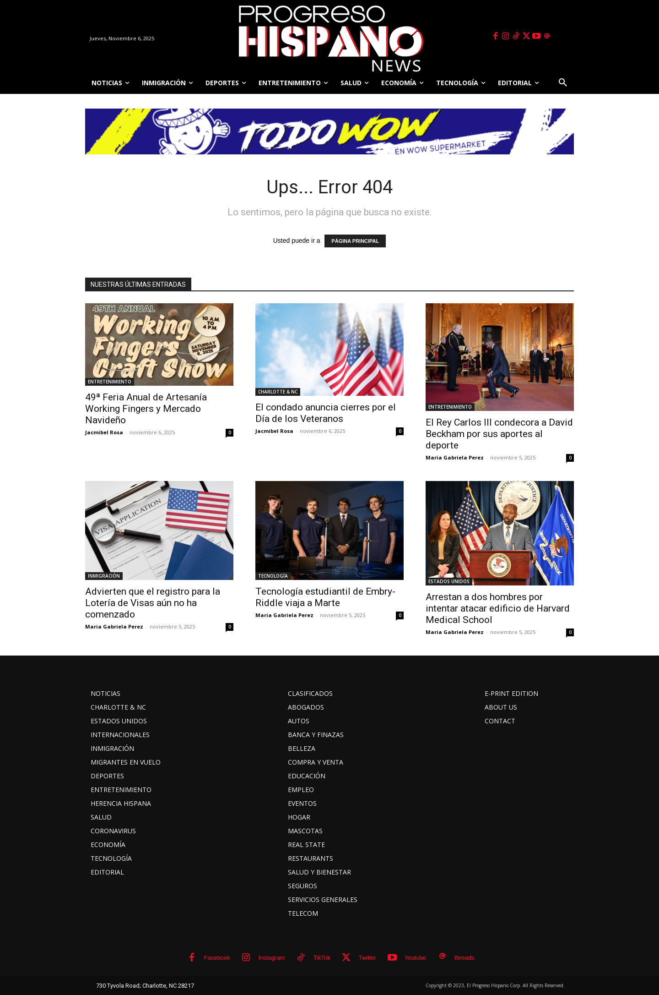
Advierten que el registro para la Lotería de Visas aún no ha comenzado (152, 603)
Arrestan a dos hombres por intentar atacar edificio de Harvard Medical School (498, 608)
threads (464, 957)
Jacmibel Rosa (104, 432)
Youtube (415, 957)
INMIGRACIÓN (104, 576)
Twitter (367, 957)
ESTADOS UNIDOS (449, 581)
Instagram (272, 957)
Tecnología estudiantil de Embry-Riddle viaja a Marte (325, 597)
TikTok (321, 957)
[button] (563, 83)
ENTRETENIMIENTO (109, 381)
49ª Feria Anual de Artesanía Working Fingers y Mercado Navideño (146, 409)
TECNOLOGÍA (273, 576)
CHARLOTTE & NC (277, 391)
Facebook (217, 957)
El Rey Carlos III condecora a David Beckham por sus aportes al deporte (499, 434)
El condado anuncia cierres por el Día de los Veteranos (325, 413)
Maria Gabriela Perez (455, 457)
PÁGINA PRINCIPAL (355, 241)
